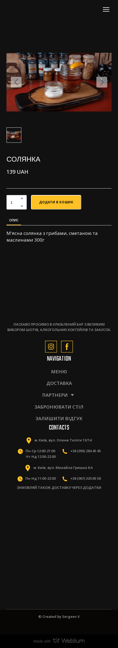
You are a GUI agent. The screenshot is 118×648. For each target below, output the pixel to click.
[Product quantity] (15, 202)
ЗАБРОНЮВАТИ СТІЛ (59, 407)
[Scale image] (31, 513)
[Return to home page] (30, 9)
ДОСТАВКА (59, 383)
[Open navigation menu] (106, 9)
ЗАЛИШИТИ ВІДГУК (59, 418)
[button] (22, 198)
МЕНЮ (59, 371)
